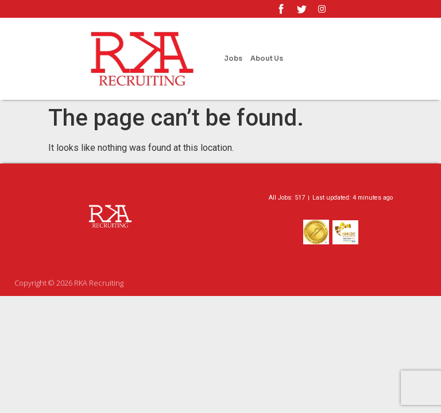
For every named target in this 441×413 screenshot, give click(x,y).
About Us (266, 58)
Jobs (233, 58)
